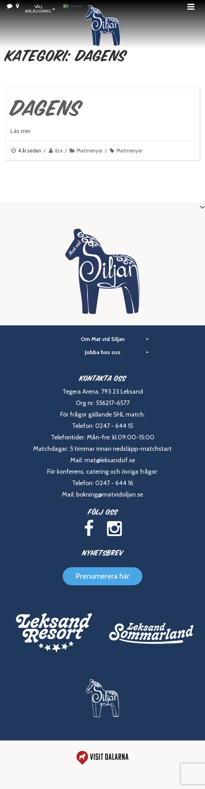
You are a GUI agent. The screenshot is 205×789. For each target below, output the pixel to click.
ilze (59, 151)
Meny (193, 6)
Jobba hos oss (117, 352)
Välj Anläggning (40, 9)
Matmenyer (89, 151)
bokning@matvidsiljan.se (109, 494)
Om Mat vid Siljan (115, 339)
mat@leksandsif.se (109, 460)
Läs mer (20, 131)
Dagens (45, 108)
